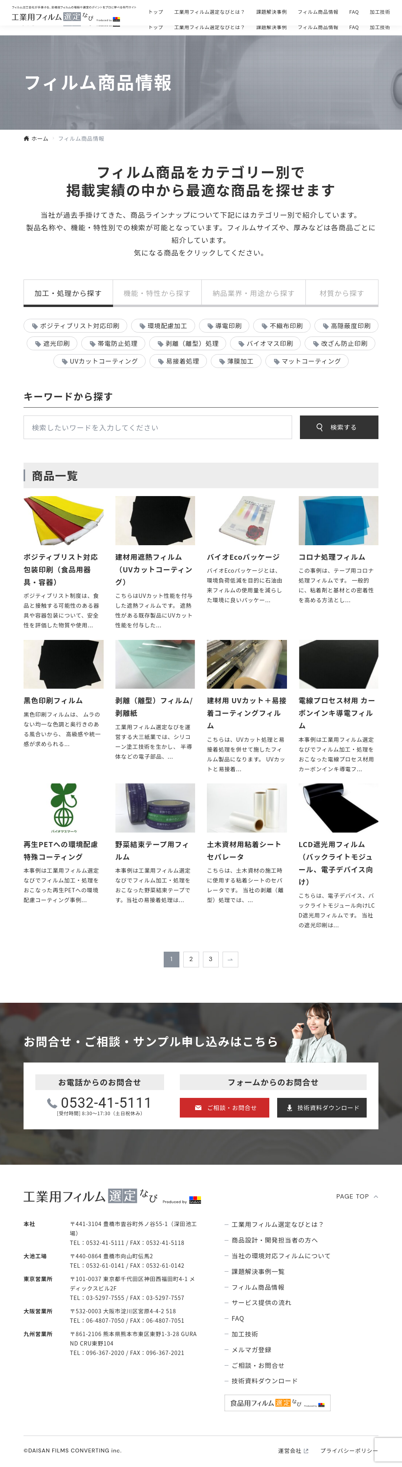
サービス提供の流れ (262, 1302)
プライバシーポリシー (349, 1450)
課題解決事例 (271, 27)
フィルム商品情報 (318, 27)
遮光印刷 (56, 343)
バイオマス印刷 (270, 343)
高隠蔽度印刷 (351, 325)
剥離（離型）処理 (192, 343)
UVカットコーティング (104, 361)
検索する (344, 427)
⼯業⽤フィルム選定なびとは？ (210, 27)
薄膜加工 (240, 361)
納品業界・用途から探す (253, 293)
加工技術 (380, 27)
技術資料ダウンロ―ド (352, 12)
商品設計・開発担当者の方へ (275, 1240)
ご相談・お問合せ (264, 12)
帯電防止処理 (118, 343)
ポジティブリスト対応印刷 (80, 325)
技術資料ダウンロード (329, 1107)
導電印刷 (228, 325)
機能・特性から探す (157, 293)
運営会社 (290, 1450)
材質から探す (342, 293)
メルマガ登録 (252, 1350)
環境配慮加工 (168, 325)
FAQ (354, 27)
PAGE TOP (352, 1196)
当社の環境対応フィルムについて (281, 1256)
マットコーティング (311, 361)
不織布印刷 (286, 325)
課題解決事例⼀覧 (258, 1271)
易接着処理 (182, 361)
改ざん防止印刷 (344, 343)
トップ (155, 27)
